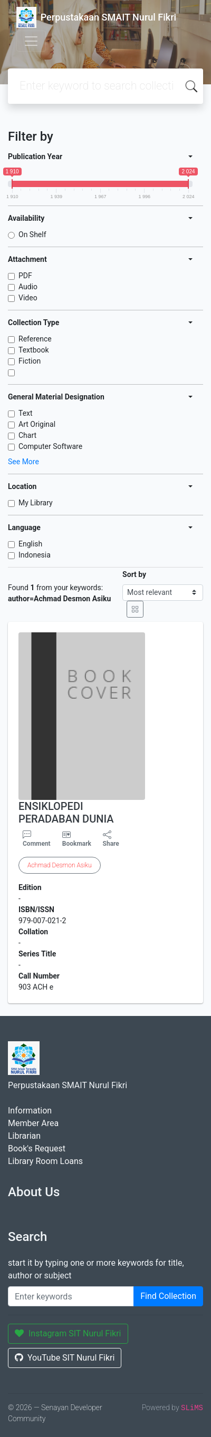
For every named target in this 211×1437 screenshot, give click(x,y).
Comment (37, 838)
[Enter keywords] (71, 1296)
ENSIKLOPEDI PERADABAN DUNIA (66, 812)
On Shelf (32, 234)
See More (23, 461)
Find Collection (168, 1296)
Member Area (33, 1123)
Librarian (24, 1136)
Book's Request (36, 1148)
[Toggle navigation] (31, 41)
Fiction (29, 361)
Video (27, 298)
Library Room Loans (45, 1161)
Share (111, 838)
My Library (35, 502)
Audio (27, 286)
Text (25, 413)
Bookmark (76, 843)
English (30, 544)
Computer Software (50, 446)
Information (30, 1111)
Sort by (134, 574)
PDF (25, 275)
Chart (27, 435)
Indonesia (34, 555)
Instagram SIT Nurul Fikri (68, 1333)
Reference (35, 339)
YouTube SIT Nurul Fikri (64, 1358)
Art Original (36, 424)
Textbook (33, 350)
